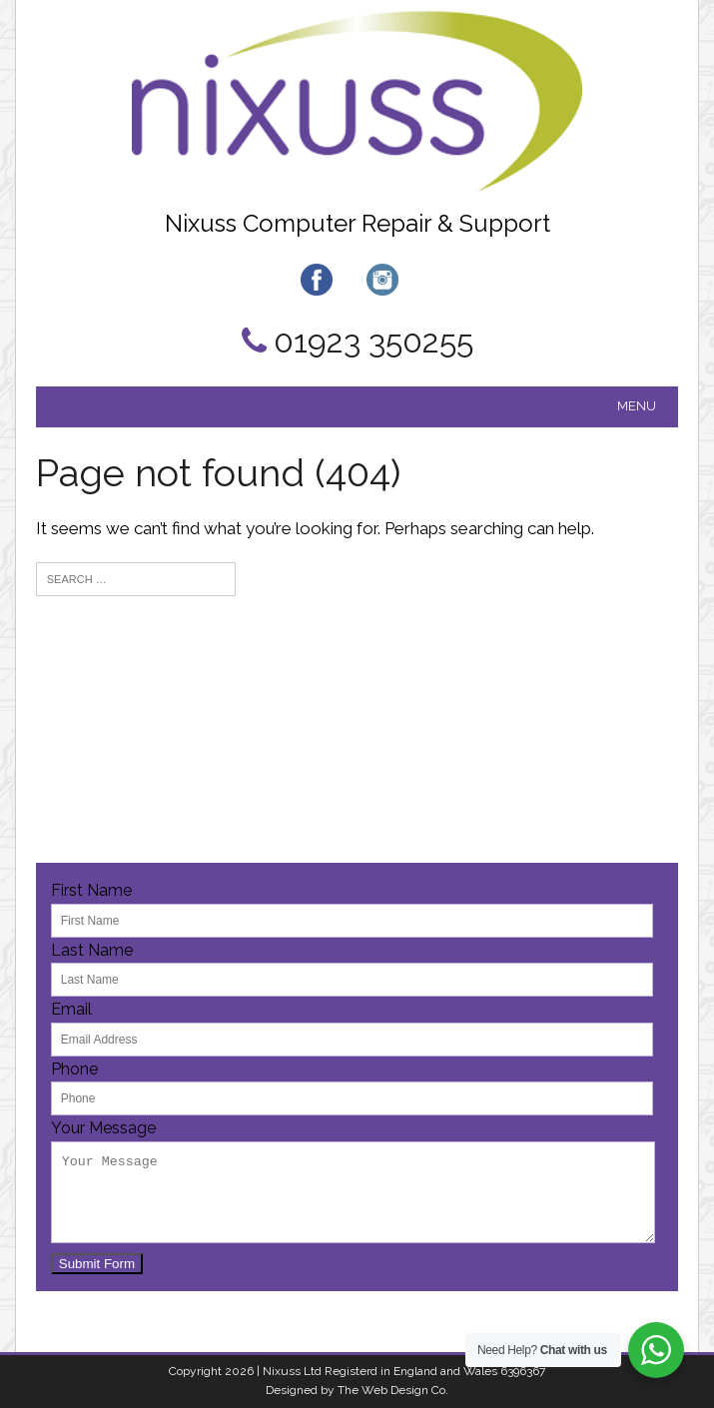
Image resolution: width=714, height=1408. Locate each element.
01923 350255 (373, 341)
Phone (74, 1068)
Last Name (92, 950)
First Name (91, 890)
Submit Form (97, 1263)
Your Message (103, 1127)
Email (71, 1009)
